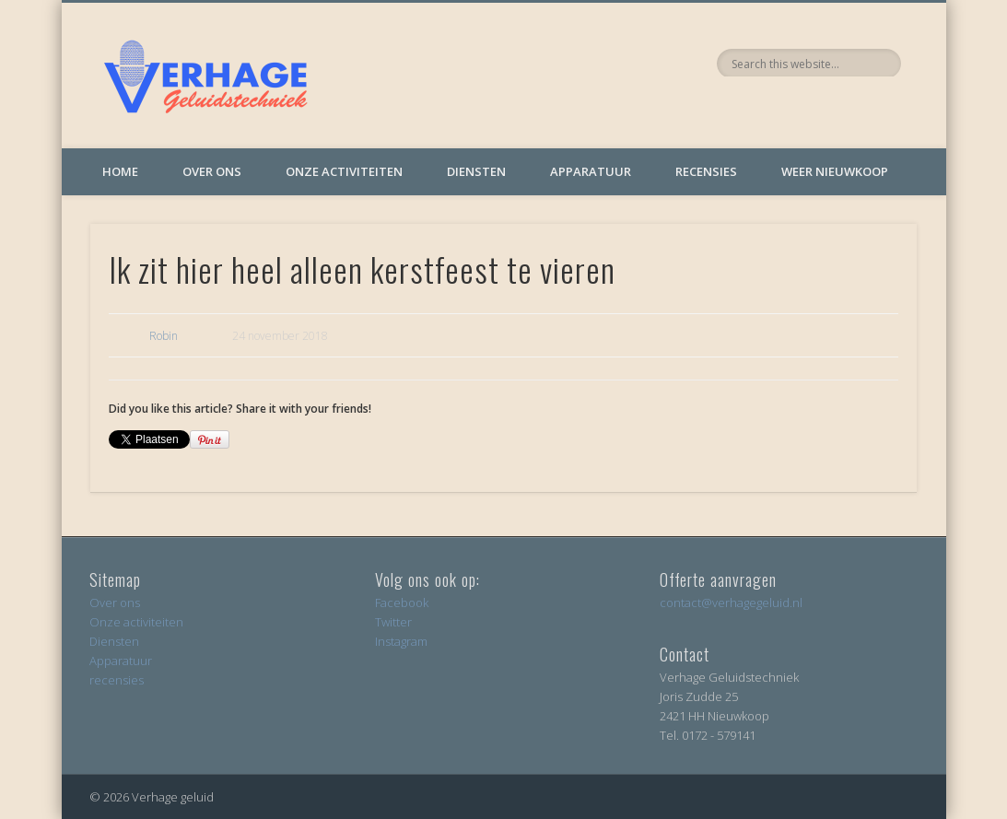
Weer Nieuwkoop (834, 171)
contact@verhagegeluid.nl (731, 602)
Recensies (706, 171)
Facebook (401, 602)
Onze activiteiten (344, 171)
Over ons (211, 171)
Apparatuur (590, 171)
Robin (163, 336)
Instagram (401, 641)
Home (120, 171)
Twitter (393, 622)
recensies (116, 680)
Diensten (476, 171)
